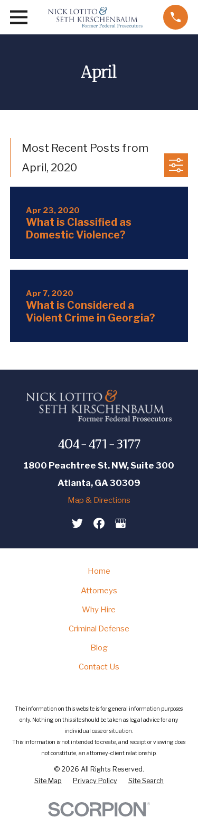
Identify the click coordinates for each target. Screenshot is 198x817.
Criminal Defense (99, 629)
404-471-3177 (99, 444)
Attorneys (99, 590)
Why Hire (99, 609)
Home (99, 571)
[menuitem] (48, 781)
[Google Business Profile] (120, 523)
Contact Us (99, 667)
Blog (99, 648)
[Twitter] (77, 523)
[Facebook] (99, 523)
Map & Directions (99, 500)
